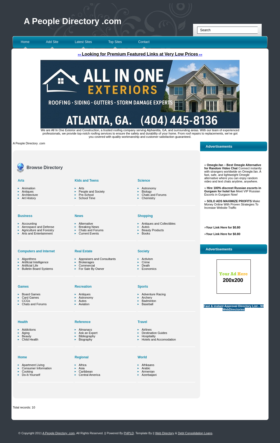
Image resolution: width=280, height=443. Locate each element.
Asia (81, 368)
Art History (29, 198)
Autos (82, 300)
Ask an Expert (88, 333)
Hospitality (149, 336)
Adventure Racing (153, 294)
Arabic (146, 368)
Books (146, 233)
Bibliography (87, 336)
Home (25, 42)
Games (23, 286)
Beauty (26, 336)
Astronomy (86, 297)
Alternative (86, 223)
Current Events (89, 233)
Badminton (149, 300)
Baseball (147, 304)
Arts (21, 180)
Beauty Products (153, 230)
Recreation (83, 286)
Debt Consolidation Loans (195, 433)
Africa (82, 365)
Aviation (84, 304)
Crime (146, 262)
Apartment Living (33, 365)
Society (143, 251)
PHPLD (129, 433)
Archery (147, 297)
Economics (149, 268)
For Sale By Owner (91, 268)
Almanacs (85, 329)
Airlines (146, 329)
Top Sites (115, 42)
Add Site (52, 42)
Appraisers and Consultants (97, 259)
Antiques (28, 191)
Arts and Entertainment (37, 233)
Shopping (145, 216)
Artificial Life (30, 265)
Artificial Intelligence (35, 262)
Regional (82, 357)
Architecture (30, 194)
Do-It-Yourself (31, 374)
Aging (26, 333)
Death (146, 265)
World (142, 357)
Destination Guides (154, 333)
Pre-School (86, 194)
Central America (89, 374)
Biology (146, 191)
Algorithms (29, 259)
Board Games (31, 294)
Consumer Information (37, 368)
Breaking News (89, 226)
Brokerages (86, 262)
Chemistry (148, 198)
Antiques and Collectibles (159, 223)
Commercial (87, 265)
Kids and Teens (87, 180)
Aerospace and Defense (38, 226)
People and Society (92, 191)
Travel (142, 322)
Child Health (30, 339)
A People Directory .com (72, 21)
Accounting (29, 223)
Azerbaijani (149, 374)
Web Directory (164, 433)
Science (144, 180)
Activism (147, 259)
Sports (143, 286)
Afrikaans (148, 365)
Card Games (30, 297)
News (79, 216)
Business (25, 216)
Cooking (27, 371)
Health (23, 322)
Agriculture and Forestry (38, 230)
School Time (87, 198)
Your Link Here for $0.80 (223, 227)
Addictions (29, 329)
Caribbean (86, 371)
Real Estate (83, 251)
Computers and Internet (36, 251)
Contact (143, 42)
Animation (28, 188)
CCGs (26, 300)
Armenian (148, 371)
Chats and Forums (34, 304)
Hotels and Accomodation (159, 339)
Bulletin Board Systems (37, 268)
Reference (83, 322)
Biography (85, 339)
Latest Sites (83, 42)
